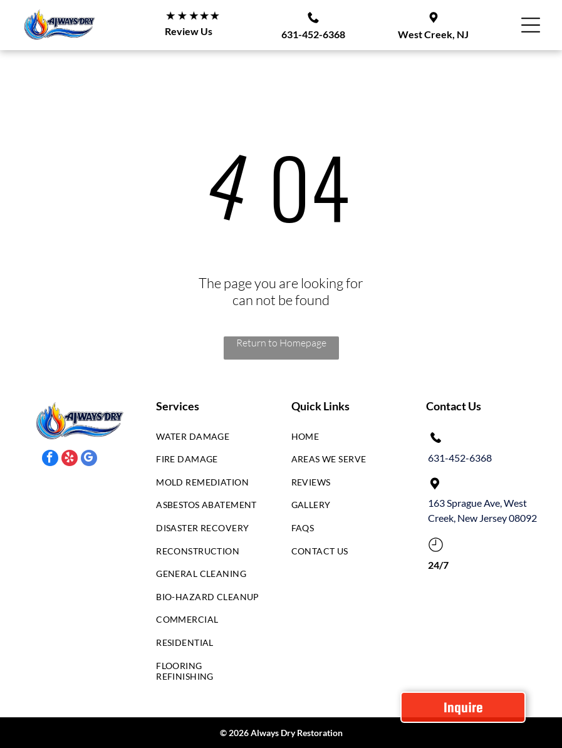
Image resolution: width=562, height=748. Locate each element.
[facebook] (50, 459)
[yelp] (69, 459)
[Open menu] (530, 25)
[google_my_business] (89, 459)
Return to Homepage (281, 342)
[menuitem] (208, 439)
